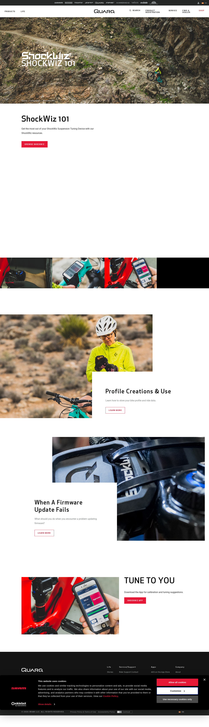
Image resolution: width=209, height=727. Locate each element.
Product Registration (152, 11)
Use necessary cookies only (177, 716)
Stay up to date (33, 685)
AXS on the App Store (160, 672)
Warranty (123, 688)
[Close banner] (204, 697)
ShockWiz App (135, 600)
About (178, 672)
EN (204, 3)
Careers (178, 684)
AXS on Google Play (160, 676)
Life (22, 11)
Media (178, 680)
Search (136, 11)
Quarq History (181, 676)
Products (9, 11)
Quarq (24, 101)
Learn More (115, 410)
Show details (45, 721)
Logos (178, 688)
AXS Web (155, 680)
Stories (110, 672)
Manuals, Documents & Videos (132, 680)
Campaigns (35, 101)
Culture (110, 676)
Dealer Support (125, 676)
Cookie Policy (110, 713)
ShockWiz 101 (49, 101)
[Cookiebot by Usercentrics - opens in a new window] (18, 721)
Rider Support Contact (128, 672)
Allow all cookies (177, 699)
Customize (177, 708)
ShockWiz (155, 684)
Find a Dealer (186, 11)
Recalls (122, 684)
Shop (202, 11)
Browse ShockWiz (34, 144)
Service (173, 11)
